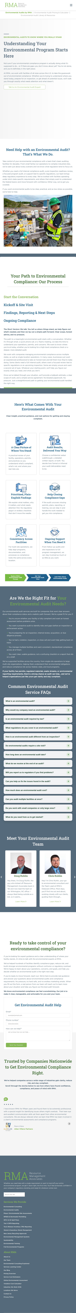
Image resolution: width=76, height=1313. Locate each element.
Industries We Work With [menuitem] (12, 1287)
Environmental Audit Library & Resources (38, 15)
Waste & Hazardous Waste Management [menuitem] (18, 1230)
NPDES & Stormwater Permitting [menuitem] (15, 1217)
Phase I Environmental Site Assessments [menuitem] (18, 1213)
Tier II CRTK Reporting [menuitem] (11, 1223)
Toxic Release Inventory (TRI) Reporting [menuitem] (18, 1227)
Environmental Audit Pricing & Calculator (51, 12)
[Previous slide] (6, 1123)
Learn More (20, 901)
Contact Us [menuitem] (7, 1294)
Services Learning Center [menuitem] (12, 1267)
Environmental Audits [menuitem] (11, 1210)
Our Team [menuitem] (7, 1260)
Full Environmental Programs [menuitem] (14, 1247)
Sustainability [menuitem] (8, 1240)
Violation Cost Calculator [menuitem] (12, 1284)
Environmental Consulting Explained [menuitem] (16, 1263)
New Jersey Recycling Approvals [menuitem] (15, 1233)
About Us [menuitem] (7, 1257)
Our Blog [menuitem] (7, 1270)
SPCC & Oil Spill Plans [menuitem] (11, 1220)
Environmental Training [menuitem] (12, 1243)
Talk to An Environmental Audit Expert (25, 87)
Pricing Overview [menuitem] (10, 1273)
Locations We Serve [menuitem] (11, 1290)
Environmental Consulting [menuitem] (13, 1207)
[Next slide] (69, 1123)
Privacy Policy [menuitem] (9, 1297)
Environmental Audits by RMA (18, 12)
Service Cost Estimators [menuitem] (12, 1277)
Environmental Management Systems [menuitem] (16, 1237)
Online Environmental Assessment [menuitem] (16, 1280)
